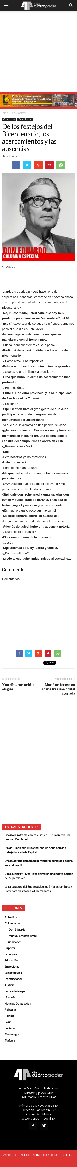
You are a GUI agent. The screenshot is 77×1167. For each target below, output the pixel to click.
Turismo (10, 1040)
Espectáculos (13, 972)
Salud (8, 1022)
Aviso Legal (10, 1155)
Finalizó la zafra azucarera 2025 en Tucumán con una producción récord (37, 837)
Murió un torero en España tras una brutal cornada (57, 689)
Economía (11, 954)
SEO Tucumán (40, 1162)
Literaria (10, 997)
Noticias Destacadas (18, 1003)
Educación (11, 960)
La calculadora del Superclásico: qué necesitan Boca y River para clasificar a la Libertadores (38, 889)
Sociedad (10, 1028)
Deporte (10, 948)
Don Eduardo (25, 119)
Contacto (68, 1155)
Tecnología (12, 1034)
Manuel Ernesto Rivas (23, 935)
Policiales (10, 1009)
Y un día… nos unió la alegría (18, 687)
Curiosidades (13, 942)
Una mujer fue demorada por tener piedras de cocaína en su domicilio (39, 863)
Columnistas (19, 113)
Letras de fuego (15, 991)
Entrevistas (12, 966)
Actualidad (11, 917)
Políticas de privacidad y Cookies (40, 1155)
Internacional (13, 979)
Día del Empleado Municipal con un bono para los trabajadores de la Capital (35, 850)
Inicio (5, 113)
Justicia (9, 985)
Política (9, 1016)
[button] (71, 5)
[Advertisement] (38, 51)
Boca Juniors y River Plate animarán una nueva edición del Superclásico (39, 876)
